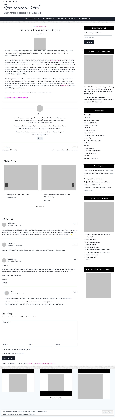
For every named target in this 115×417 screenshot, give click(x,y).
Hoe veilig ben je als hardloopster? (95, 170)
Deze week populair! (90, 122)
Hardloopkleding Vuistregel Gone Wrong (96, 173)
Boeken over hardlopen (91, 120)
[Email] (16, 1)
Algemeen (87, 117)
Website (57, 344)
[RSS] (13, 1)
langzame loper (55, 60)
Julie (9, 224)
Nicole (39, 114)
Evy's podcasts (91, 239)
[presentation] (21, 177)
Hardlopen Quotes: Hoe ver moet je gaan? (97, 187)
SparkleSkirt (65, 85)
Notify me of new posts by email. (14, 353)
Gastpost (87, 128)
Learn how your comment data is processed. (41, 363)
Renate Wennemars (92, 255)
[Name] (14, 344)
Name (5, 344)
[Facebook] (3, 1)
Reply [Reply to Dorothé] (75, 259)
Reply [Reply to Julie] (75, 224)
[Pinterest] (9, 1)
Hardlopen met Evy (84, 19)
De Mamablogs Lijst (56, 398)
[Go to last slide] (6, 185)
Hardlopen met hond (92, 247)
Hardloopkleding (89, 133)
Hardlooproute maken (93, 242)
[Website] (66, 344)
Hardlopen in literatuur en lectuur (94, 135)
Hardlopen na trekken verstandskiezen (98, 250)
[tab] (36, 206)
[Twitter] (6, 1)
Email (31, 344)
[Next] (73, 185)
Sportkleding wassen (92, 252)
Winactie (86, 156)
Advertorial (87, 115)
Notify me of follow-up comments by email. (17, 349)
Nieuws (86, 145)
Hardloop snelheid (92, 234)
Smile (10, 244)
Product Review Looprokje (92, 150)
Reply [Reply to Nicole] (75, 292)
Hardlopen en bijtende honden (18, 194)
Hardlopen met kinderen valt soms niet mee (59, 148)
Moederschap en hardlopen (92, 140)
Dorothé (10, 259)
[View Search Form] (111, 1)
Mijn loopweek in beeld (20, 148)
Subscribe (89, 42)
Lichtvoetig (87, 138)
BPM (87, 260)
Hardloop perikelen (40, 26)
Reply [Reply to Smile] (75, 244)
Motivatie (87, 143)
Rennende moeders (90, 153)
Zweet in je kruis (91, 244)
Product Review (89, 148)
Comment (6, 322)
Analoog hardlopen (90, 179)
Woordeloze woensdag (91, 158)
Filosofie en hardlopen (91, 125)
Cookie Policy (32, 414)
